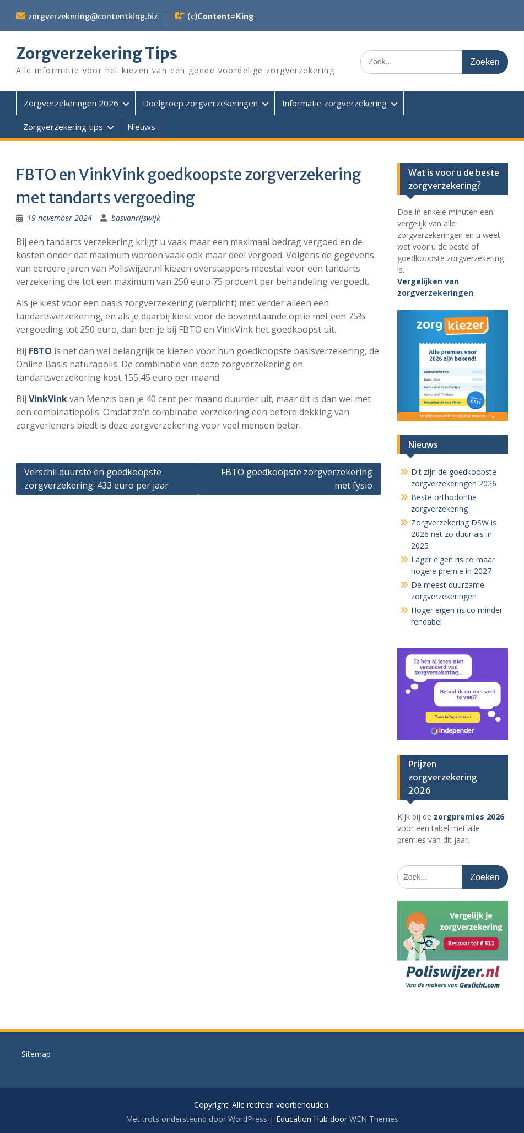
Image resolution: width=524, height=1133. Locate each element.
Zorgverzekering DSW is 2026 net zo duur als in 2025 (453, 534)
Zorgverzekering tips (63, 126)
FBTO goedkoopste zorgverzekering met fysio (296, 478)
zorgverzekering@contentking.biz (93, 16)
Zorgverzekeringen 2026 (71, 103)
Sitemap (36, 1054)
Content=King (225, 16)
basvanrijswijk (135, 218)
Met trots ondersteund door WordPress (196, 1119)
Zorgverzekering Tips (96, 53)
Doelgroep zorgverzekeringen (200, 103)
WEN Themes (373, 1119)
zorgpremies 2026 (469, 816)
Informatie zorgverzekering (334, 103)
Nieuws (141, 126)
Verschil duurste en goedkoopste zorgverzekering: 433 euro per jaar (96, 478)
